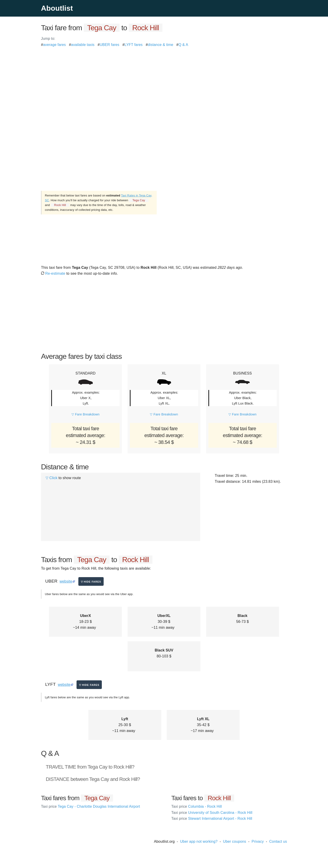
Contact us (278, 841)
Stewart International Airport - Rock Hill (211, 818)
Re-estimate (53, 273)
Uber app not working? (199, 841)
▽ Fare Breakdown (86, 414)
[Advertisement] (164, 79)
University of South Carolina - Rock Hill (211, 813)
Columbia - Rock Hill (196, 806)
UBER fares (109, 45)
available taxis (83, 45)
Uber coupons (234, 841)
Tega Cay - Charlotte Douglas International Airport (90, 806)
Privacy (257, 841)
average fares (54, 45)
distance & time (160, 45)
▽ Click (51, 478)
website (66, 581)
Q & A (183, 45)
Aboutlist (57, 8)
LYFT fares (134, 45)
